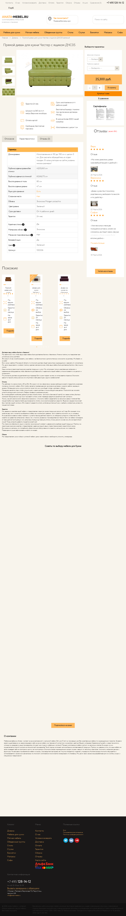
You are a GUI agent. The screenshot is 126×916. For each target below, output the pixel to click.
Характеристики (27, 138)
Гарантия (59, 3)
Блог (64, 830)
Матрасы (108, 32)
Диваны (10, 830)
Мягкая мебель (32, 32)
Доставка (42, 3)
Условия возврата (29, 3)
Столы (70, 32)
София (94, 212)
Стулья (82, 32)
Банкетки (94, 32)
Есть (39, 191)
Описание (9, 138)
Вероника (96, 178)
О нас (17, 3)
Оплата (51, 3)
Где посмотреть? (60, 18)
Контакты (9, 3)
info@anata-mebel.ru (13, 895)
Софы (120, 32)
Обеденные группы (53, 32)
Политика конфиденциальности (73, 835)
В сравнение (103, 98)
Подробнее (11, 331)
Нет (38, 196)
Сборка (69, 3)
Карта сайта (40, 860)
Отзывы (77, 3)
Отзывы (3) (45, 138)
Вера (93, 146)
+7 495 (115, 3)
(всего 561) (112, 131)
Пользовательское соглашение (73, 832)
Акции (85, 3)
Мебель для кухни (11, 32)
